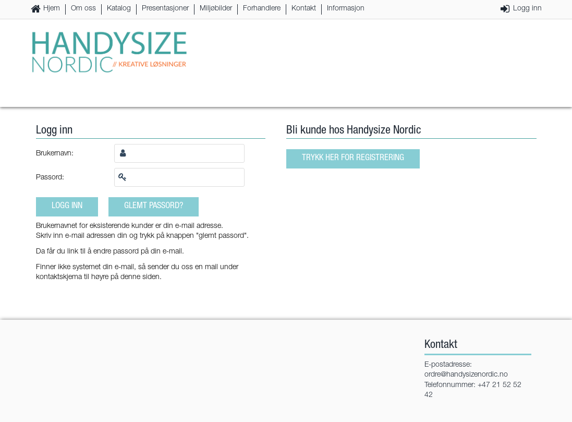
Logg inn (527, 9)
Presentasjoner (165, 9)
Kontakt (303, 9)
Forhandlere (262, 9)
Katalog (119, 9)
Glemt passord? (153, 206)
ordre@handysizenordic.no (466, 375)
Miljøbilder (216, 9)
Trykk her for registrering (353, 158)
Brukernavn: (55, 154)
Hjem (51, 9)
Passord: (50, 178)
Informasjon (345, 9)
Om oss (83, 9)
